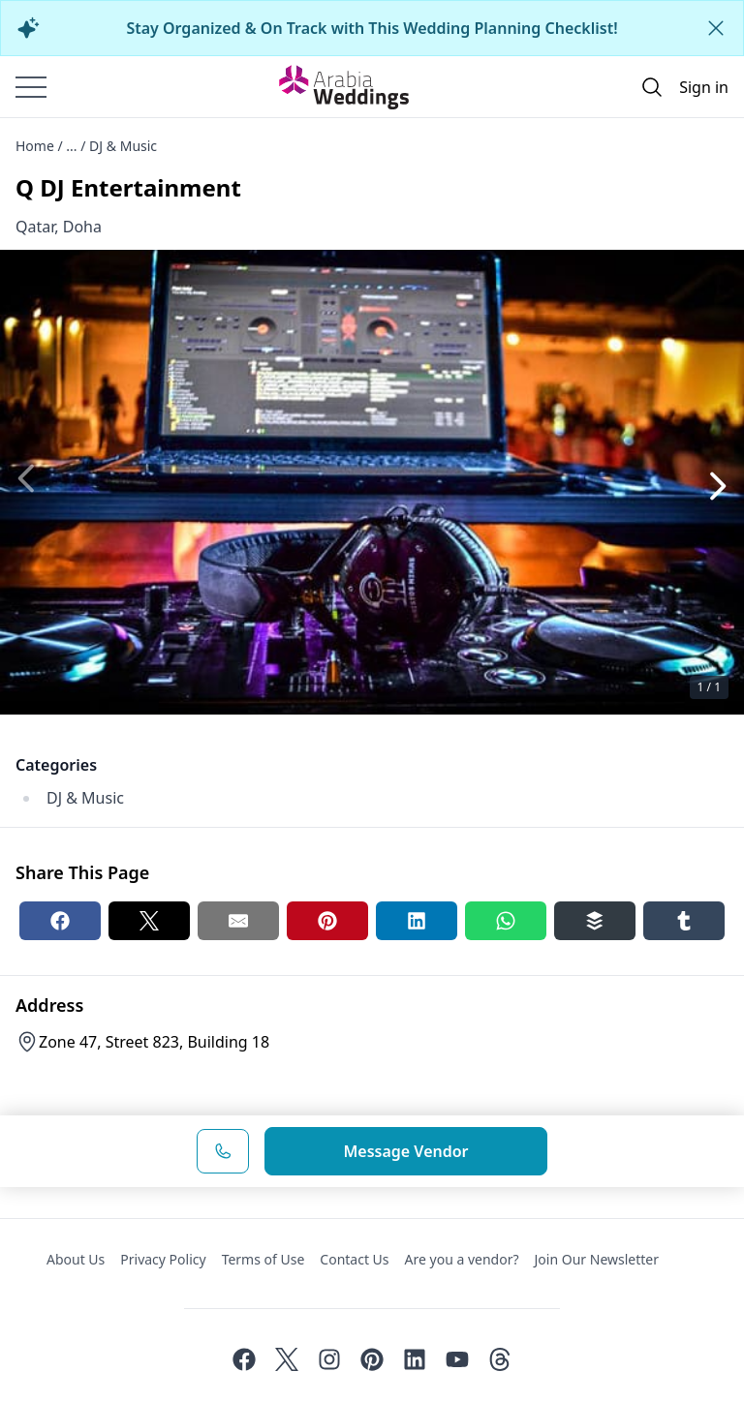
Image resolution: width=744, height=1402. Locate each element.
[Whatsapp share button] (505, 920)
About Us (75, 1259)
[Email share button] (238, 920)
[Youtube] (457, 1359)
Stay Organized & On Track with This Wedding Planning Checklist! (371, 28)
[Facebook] (244, 1359)
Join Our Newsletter (597, 1259)
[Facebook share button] (60, 920)
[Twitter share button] (149, 920)
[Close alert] (716, 28)
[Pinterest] (372, 1359)
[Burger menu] (31, 87)
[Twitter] (286, 1359)
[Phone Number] (223, 1151)
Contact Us (354, 1259)
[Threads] (500, 1359)
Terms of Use (263, 1259)
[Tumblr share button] (684, 920)
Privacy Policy (162, 1259)
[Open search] (652, 87)
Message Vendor (405, 1151)
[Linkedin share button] (416, 920)
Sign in (703, 87)
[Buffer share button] (595, 920)
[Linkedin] (414, 1359)
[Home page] (344, 87)
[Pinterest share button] (327, 920)
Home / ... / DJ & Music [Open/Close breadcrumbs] (86, 146)
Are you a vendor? (462, 1259)
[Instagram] (329, 1359)
